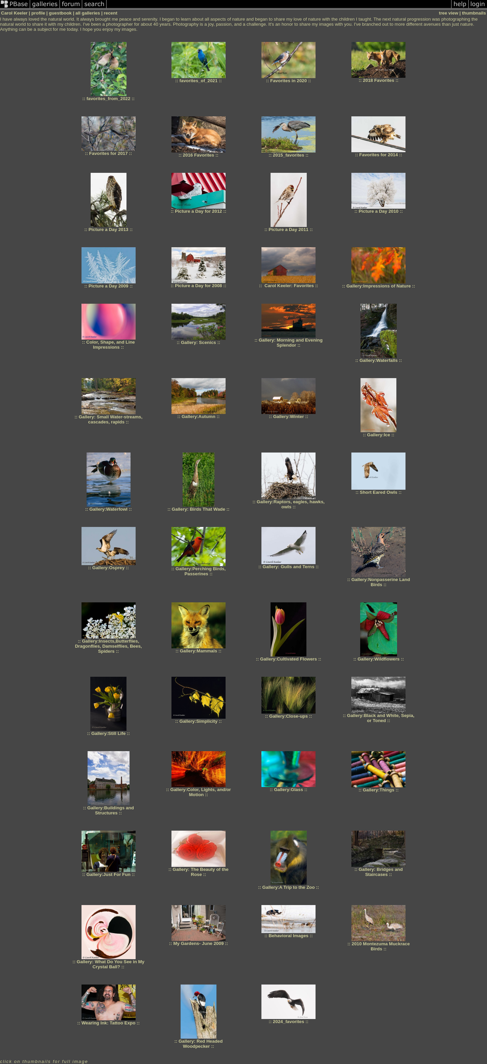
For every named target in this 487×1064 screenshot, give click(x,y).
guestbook (60, 13)
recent (110, 13)
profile (38, 13)
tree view (448, 13)
